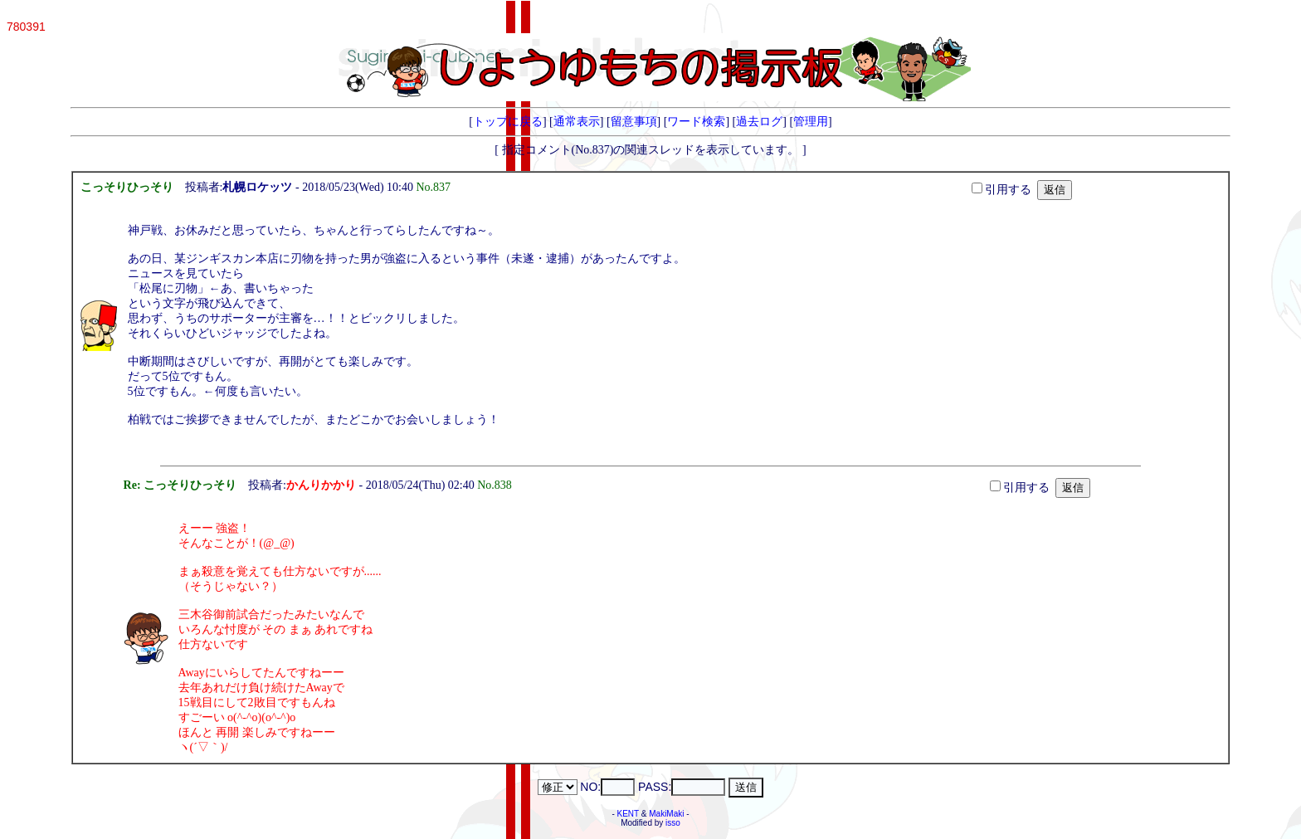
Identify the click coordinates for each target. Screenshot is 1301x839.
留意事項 (634, 121)
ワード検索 (696, 121)
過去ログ (759, 121)
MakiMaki (666, 813)
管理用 (810, 121)
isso (672, 822)
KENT (628, 813)
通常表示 (576, 121)
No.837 (436, 187)
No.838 (497, 485)
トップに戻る (508, 121)
